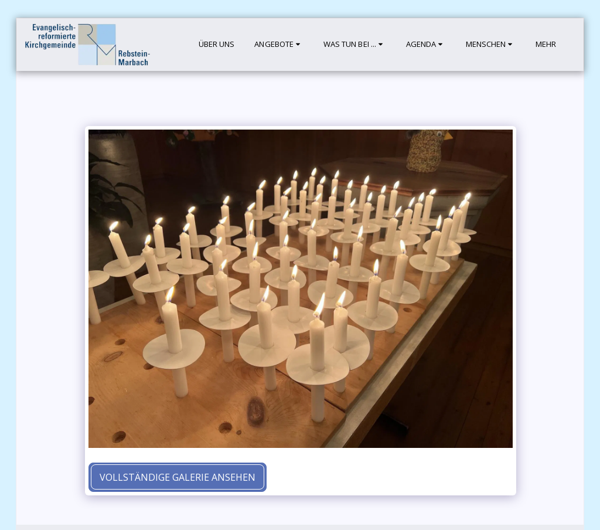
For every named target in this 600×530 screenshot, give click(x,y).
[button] (278, 44)
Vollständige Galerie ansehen (177, 477)
